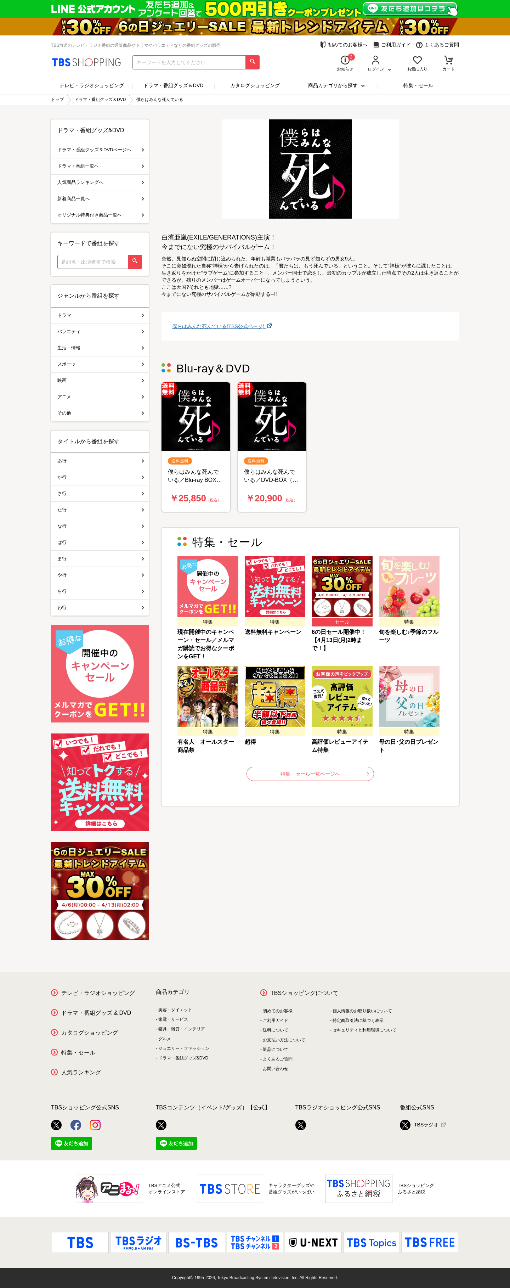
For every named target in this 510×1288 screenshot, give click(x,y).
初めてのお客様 (278, 1010)
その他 (100, 413)
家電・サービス (173, 1019)
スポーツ (100, 364)
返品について (275, 1049)
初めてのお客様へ (344, 44)
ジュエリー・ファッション (183, 1048)
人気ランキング (81, 1072)
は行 (100, 542)
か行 (100, 477)
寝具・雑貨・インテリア (181, 1029)
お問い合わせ (275, 1068)
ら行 (100, 591)
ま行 (100, 558)
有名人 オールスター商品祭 (205, 746)
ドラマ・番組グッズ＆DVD (173, 85)
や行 (100, 575)
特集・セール (418, 85)
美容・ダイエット (175, 1009)
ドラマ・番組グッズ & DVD (96, 1013)
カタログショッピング (255, 85)
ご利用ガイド (392, 44)
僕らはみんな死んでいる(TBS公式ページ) (219, 326)
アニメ (100, 396)
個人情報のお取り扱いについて (362, 1010)
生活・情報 (100, 347)
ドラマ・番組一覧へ (100, 166)
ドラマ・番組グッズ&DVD (183, 1058)
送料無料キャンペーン (273, 632)
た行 (100, 509)
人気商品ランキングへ (100, 182)
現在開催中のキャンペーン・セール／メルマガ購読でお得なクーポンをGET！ (205, 644)
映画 (100, 380)
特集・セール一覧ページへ (324, 774)
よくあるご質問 (437, 44)
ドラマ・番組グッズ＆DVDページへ (100, 149)
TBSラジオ (419, 1125)
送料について (275, 1030)
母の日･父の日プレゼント (408, 746)
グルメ (164, 1038)
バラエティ (100, 331)
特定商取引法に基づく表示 (358, 1020)
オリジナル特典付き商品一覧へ (100, 215)
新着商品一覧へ (100, 198)
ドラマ (100, 315)
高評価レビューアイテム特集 (340, 746)
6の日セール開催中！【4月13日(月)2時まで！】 (339, 640)
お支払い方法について (284, 1039)
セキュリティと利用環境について (364, 1030)
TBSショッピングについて (304, 993)
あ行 (100, 460)
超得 (250, 742)
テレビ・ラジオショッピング (92, 85)
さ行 (100, 493)
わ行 (100, 607)
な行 (100, 526)
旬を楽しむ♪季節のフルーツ (408, 636)
